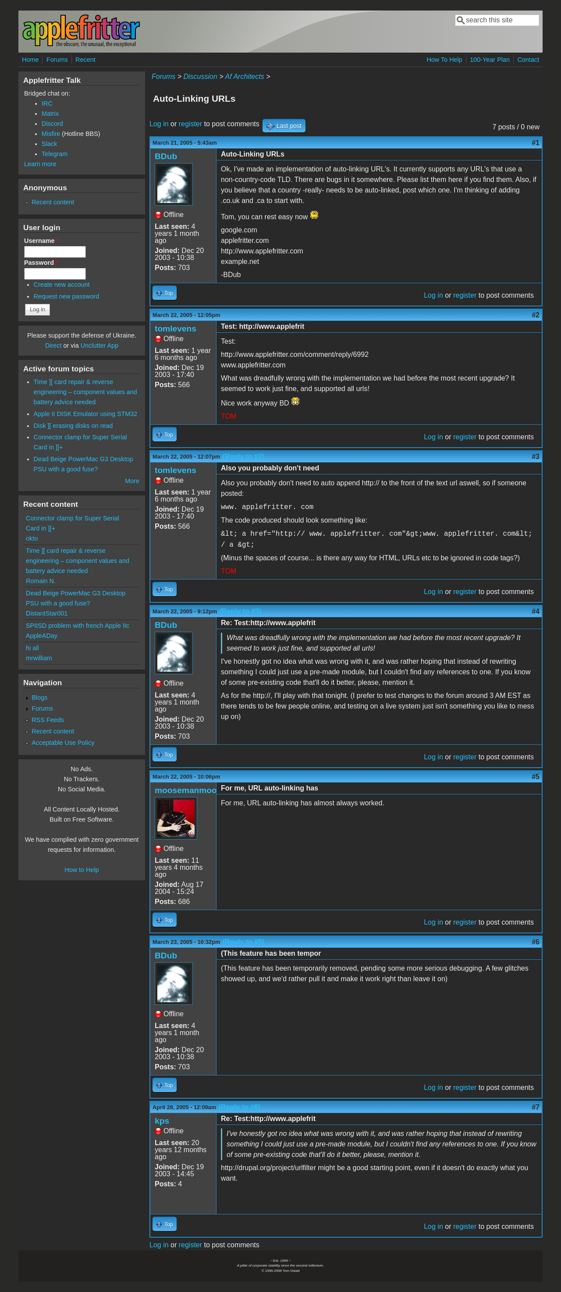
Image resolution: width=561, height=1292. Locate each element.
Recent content (53, 202)
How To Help (444, 59)
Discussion (200, 76)
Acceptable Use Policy (63, 742)
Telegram (54, 153)
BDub (166, 156)
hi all (32, 647)
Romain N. (41, 580)
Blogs (39, 697)
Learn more (40, 163)
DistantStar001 (46, 613)
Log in (159, 124)
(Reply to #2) (243, 456)
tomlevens (175, 328)
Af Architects (244, 76)
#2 (536, 315)
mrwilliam (39, 658)
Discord (52, 123)
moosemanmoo (186, 790)
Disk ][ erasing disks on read (73, 425)
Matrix (50, 113)
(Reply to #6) (239, 1107)
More (132, 480)
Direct (53, 345)
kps (162, 1120)
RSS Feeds (48, 719)
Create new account (62, 284)
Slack (49, 143)
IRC (47, 103)
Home (30, 59)
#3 (536, 456)
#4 (536, 611)
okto (32, 538)
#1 (536, 142)
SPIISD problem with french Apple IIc (77, 625)
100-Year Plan (490, 59)
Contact (528, 59)
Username (41, 240)
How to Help (81, 869)
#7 (536, 1107)
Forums (57, 59)
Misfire (51, 133)
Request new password (66, 296)
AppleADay (41, 635)
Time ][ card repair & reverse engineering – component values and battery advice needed (85, 392)
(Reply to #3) (240, 611)
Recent (85, 59)
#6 (536, 942)
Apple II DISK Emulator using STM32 (86, 413)
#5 (536, 776)
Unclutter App (99, 345)
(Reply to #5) (243, 942)
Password (41, 262)
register (190, 124)
